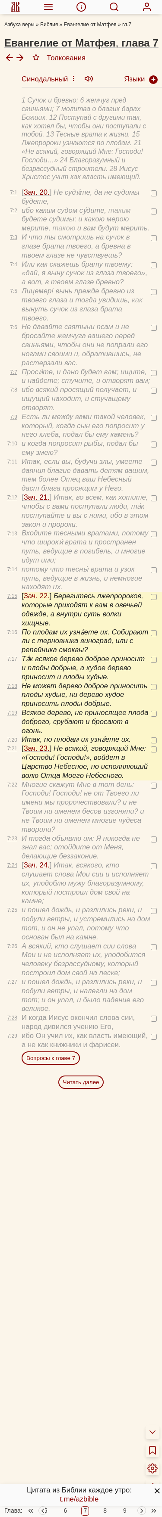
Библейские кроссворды (52, 1508)
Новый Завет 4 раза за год (56, 1435)
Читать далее (81, 893)
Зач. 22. (37, 407)
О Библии (28, 1375)
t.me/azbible (79, 1499)
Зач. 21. (37, 309)
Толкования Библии (44, 1408)
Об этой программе (44, 1397)
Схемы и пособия (41, 1452)
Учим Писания (36, 1463)
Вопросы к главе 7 (50, 869)
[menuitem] (15, 7)
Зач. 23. (37, 560)
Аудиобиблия (34, 1474)
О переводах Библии (46, 1385)
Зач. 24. (37, 676)
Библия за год (35, 1424)
